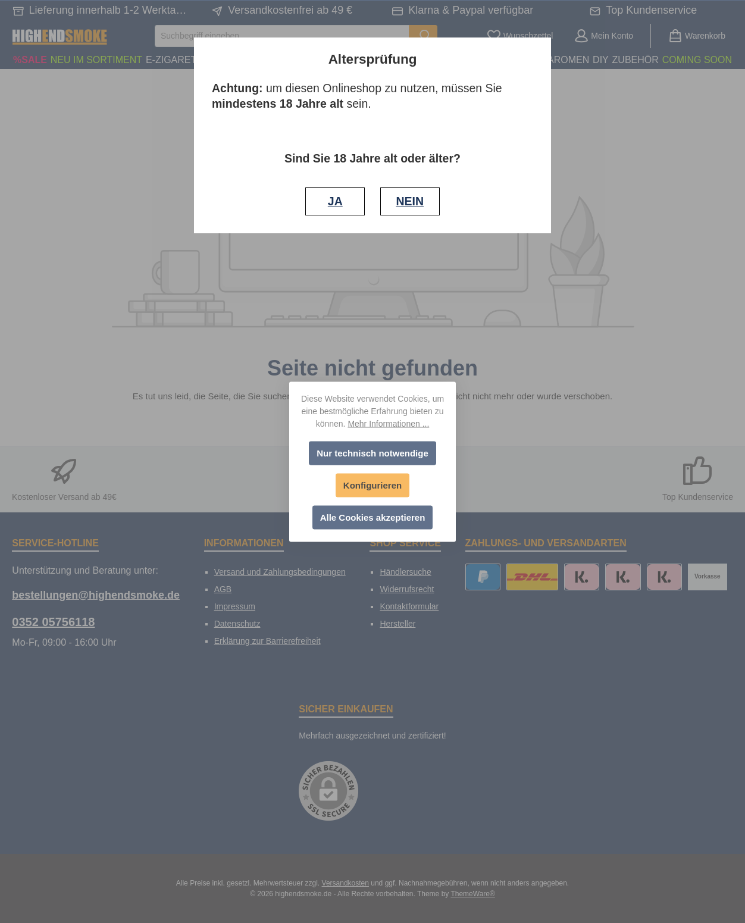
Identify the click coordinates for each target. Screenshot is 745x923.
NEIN (410, 201)
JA (335, 201)
